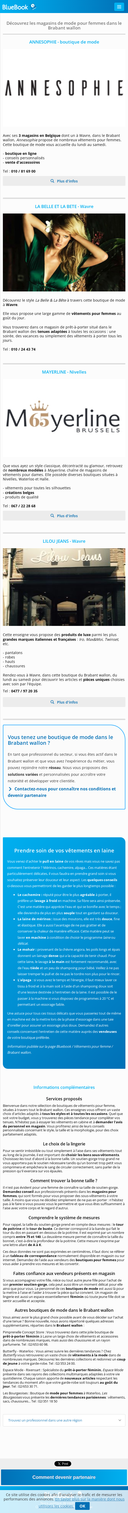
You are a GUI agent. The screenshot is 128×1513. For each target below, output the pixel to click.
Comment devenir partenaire (64, 1477)
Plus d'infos (67, 181)
